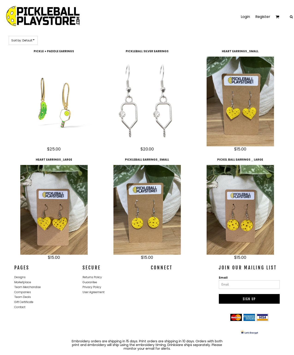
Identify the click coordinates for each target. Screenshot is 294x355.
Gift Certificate (23, 302)
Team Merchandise (27, 287)
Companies (22, 292)
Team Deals (22, 297)
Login (245, 16)
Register (262, 16)
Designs (20, 277)
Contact (19, 307)
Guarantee (90, 282)
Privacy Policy (92, 287)
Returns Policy (92, 277)
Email (223, 278)
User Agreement (93, 292)
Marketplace (22, 282)
